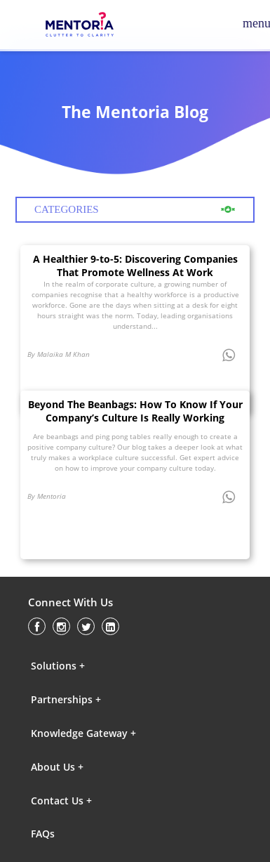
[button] (92, 666)
